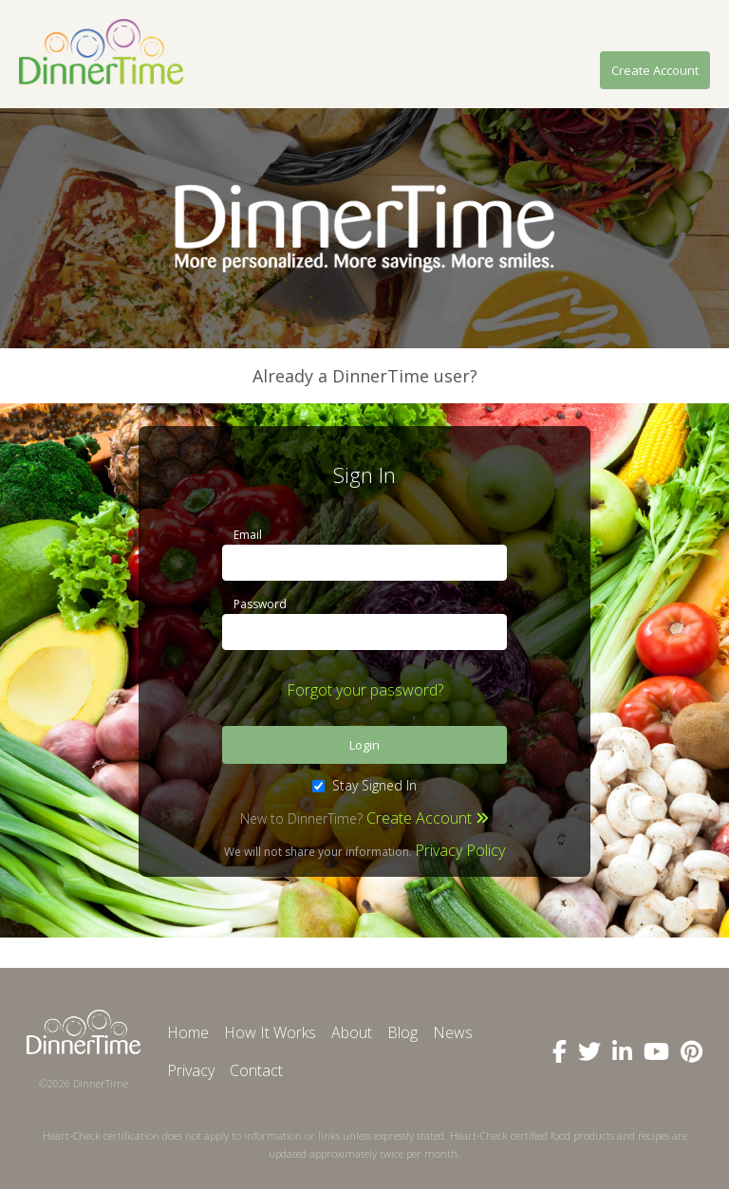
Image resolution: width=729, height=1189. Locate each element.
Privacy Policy (460, 850)
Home (188, 1032)
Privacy (191, 1070)
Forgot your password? (365, 689)
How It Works (270, 1032)
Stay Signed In (364, 785)
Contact (256, 1070)
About (351, 1032)
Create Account (655, 70)
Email (248, 535)
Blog (402, 1032)
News (453, 1032)
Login (364, 744)
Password (260, 604)
